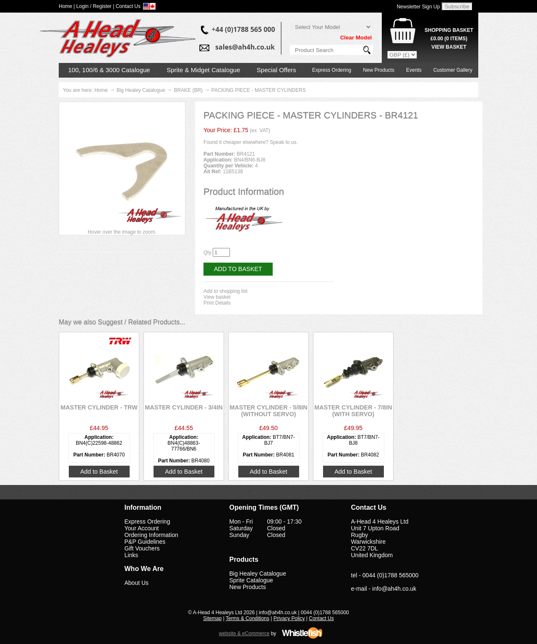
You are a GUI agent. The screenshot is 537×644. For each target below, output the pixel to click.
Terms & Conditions (247, 618)
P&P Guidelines (145, 541)
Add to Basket (238, 269)
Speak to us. (284, 142)
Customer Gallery (452, 70)
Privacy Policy (289, 618)
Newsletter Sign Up (418, 7)
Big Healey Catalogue (141, 90)
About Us (137, 582)
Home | (67, 6)
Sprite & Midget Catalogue (203, 69)
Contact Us (321, 618)
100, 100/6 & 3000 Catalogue (109, 69)
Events (414, 70)
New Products (378, 70)
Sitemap (212, 618)
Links (131, 555)
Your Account (142, 528)
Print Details (217, 303)
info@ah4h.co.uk (394, 588)
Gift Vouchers (142, 548)
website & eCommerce (244, 633)
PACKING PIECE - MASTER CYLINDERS (258, 90)
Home (101, 90)
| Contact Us (127, 6)
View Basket (448, 47)
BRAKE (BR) (188, 90)
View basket (216, 297)
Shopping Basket (449, 30)
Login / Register (94, 6)
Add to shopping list (225, 291)
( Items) (448, 39)
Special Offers (276, 69)
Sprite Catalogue (251, 580)
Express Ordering (331, 70)
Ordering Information (151, 535)
